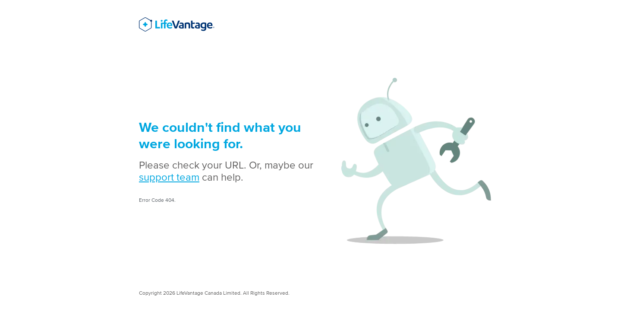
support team (169, 177)
